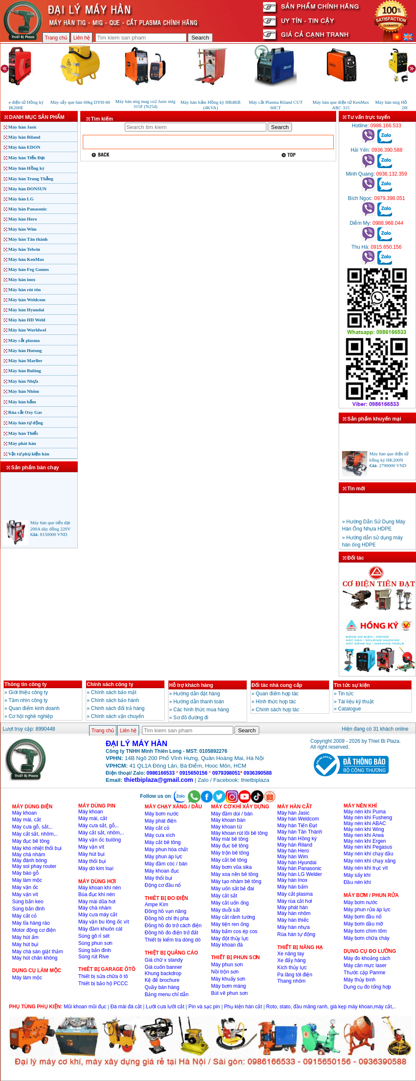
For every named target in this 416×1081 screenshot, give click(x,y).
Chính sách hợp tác (278, 710)
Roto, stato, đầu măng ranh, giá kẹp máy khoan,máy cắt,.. (331, 1007)
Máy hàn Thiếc (23, 433)
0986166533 (161, 773)
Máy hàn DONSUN (27, 188)
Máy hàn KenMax (26, 259)
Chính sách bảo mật (114, 692)
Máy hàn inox (22, 279)
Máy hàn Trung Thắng (30, 178)
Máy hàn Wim (22, 228)
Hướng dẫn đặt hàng (197, 694)
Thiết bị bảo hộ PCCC (103, 983)
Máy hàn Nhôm (23, 391)
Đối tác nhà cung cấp (277, 685)
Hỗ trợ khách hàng (191, 685)
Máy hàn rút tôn (24, 289)
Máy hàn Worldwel (27, 329)
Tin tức (345, 694)
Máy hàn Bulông (24, 370)
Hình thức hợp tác (276, 702)
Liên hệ (81, 38)
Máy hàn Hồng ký (26, 168)
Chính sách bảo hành (115, 700)
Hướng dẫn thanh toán (199, 702)
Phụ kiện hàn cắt (243, 1007)
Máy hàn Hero (22, 218)
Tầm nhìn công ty (27, 700)
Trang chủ (56, 38)
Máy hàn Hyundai (26, 309)
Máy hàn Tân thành (28, 239)
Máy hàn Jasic (22, 126)
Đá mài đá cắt (126, 1007)
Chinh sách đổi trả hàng (118, 708)
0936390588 (258, 773)
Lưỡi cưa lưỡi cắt (165, 1007)
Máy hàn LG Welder (299, 874)
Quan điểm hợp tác (277, 694)
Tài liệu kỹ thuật (356, 702)
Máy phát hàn (22, 443)
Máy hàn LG (21, 198)
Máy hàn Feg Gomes (28, 269)
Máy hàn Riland (24, 136)
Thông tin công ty (26, 684)
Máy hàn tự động (25, 422)
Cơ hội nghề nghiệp (31, 716)
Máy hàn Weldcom (26, 299)
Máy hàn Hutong (25, 350)
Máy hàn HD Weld (26, 319)
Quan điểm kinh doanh (34, 708)
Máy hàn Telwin (24, 249)
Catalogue (349, 709)
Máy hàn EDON (24, 147)
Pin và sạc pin (204, 1007)
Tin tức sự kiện (352, 685)
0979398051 (226, 773)
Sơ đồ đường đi (191, 718)
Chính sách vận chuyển (117, 716)
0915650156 (193, 773)
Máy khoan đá (226, 945)
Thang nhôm (291, 981)
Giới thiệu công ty (28, 692)
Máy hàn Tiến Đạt (26, 157)
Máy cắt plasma (24, 340)
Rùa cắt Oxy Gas (25, 412)
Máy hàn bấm (22, 401)
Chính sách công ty (110, 684)
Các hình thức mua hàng (201, 710)
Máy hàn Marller (25, 360)
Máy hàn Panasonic (27, 208)
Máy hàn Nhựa (23, 381)
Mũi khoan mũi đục (85, 1007)
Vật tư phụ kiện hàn (29, 453)
